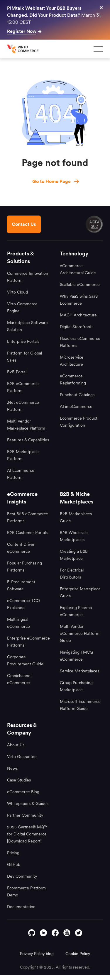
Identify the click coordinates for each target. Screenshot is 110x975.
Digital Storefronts (76, 326)
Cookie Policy (77, 953)
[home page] (23, 49)
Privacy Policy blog (37, 953)
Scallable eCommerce (80, 284)
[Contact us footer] (24, 224)
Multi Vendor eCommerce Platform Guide (79, 633)
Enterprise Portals (23, 341)
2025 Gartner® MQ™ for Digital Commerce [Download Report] (27, 834)
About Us (15, 744)
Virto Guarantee (22, 756)
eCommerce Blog (23, 791)
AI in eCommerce (76, 406)
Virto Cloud (17, 292)
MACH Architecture (78, 315)
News (12, 768)
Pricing (13, 852)
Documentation (21, 906)
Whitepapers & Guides (27, 803)
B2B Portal (16, 371)
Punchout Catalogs (77, 394)
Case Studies (19, 780)
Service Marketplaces (79, 671)
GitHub (13, 864)
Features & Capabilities (28, 440)
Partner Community (25, 815)
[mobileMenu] (98, 49)
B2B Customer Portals (27, 532)
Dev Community (22, 876)
